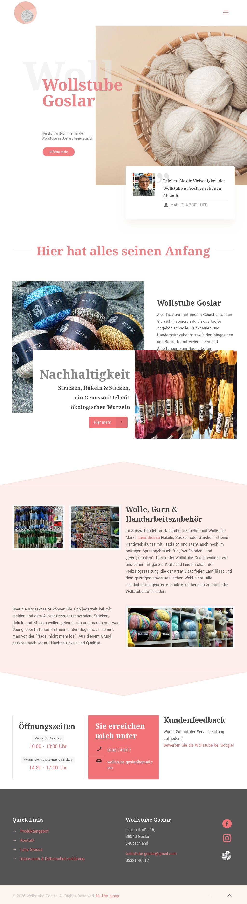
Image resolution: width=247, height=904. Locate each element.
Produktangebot (34, 831)
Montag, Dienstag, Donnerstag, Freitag (48, 760)
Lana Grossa (149, 537)
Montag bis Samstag (48, 738)
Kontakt (27, 840)
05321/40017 (119, 750)
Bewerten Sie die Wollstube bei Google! (199, 745)
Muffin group (107, 896)
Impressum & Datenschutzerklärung (52, 859)
